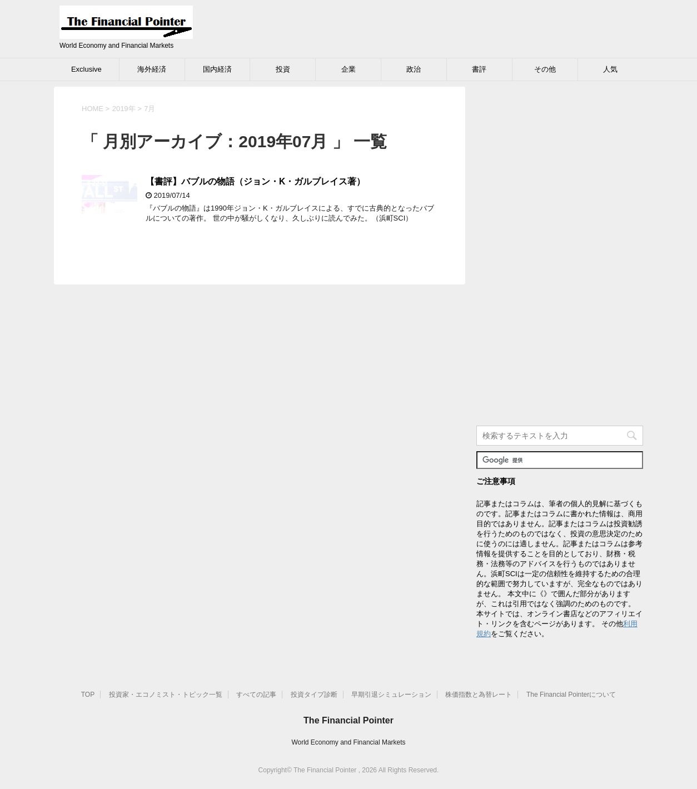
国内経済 (217, 69)
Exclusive (86, 69)
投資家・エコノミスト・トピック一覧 (165, 694)
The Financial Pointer (348, 720)
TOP (87, 694)
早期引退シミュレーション (391, 694)
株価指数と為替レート (478, 694)
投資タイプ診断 (314, 694)
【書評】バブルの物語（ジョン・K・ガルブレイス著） (255, 181)
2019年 (124, 108)
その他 (545, 69)
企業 (348, 69)
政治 (413, 69)
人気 (610, 69)
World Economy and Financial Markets (348, 742)
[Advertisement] (559, 253)
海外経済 (151, 69)
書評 (479, 69)
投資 (283, 69)
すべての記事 (256, 694)
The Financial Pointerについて (571, 694)
